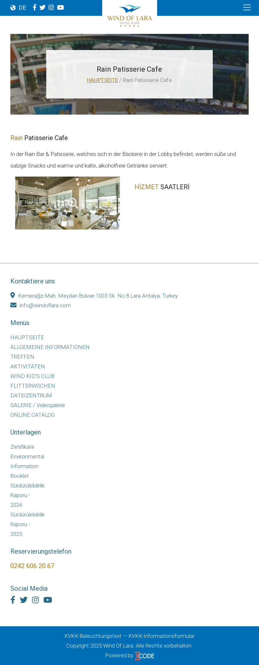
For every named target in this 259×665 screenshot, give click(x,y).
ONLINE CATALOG (32, 415)
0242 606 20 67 (32, 566)
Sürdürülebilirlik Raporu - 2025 (26, 524)
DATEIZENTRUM (31, 395)
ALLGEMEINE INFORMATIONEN (50, 347)
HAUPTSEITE (102, 80)
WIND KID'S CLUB (32, 376)
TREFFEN (22, 356)
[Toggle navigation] (247, 7)
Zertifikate (22, 447)
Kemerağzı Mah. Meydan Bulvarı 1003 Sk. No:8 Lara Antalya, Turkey (94, 295)
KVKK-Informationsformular (161, 636)
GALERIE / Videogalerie (37, 405)
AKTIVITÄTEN (27, 366)
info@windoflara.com (40, 305)
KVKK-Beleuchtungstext (93, 636)
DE (22, 7)
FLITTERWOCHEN (32, 386)
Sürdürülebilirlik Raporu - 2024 (26, 495)
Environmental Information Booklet (26, 466)
